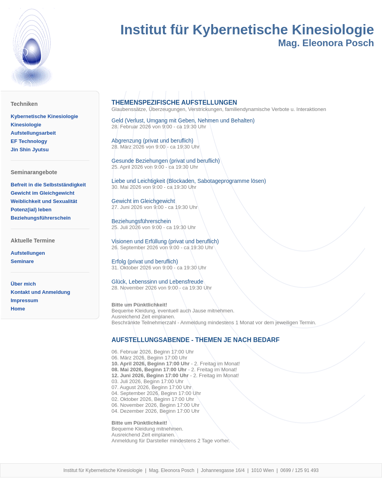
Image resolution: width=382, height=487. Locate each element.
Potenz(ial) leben (31, 209)
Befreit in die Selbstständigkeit (48, 185)
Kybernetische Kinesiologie (44, 116)
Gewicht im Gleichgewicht (42, 193)
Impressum (24, 300)
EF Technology (29, 141)
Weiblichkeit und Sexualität (44, 201)
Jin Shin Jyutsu (30, 149)
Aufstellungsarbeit (33, 133)
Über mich (23, 284)
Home (18, 309)
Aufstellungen (28, 253)
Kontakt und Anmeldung (40, 292)
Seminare (22, 261)
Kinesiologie (26, 125)
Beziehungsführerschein (41, 218)
